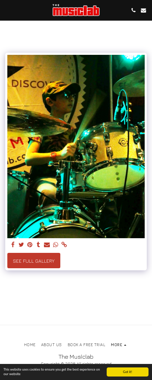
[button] (8, 9)
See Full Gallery (33, 261)
